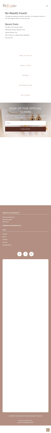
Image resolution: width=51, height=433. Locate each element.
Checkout (5, 239)
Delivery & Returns (7, 245)
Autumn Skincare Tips (11, 32)
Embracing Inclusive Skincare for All (15, 30)
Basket (4, 237)
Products (5, 234)
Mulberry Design (29, 422)
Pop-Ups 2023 (9, 38)
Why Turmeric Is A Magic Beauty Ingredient (17, 35)
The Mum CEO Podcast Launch (14, 27)
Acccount (5, 242)
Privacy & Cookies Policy (25, 420)
